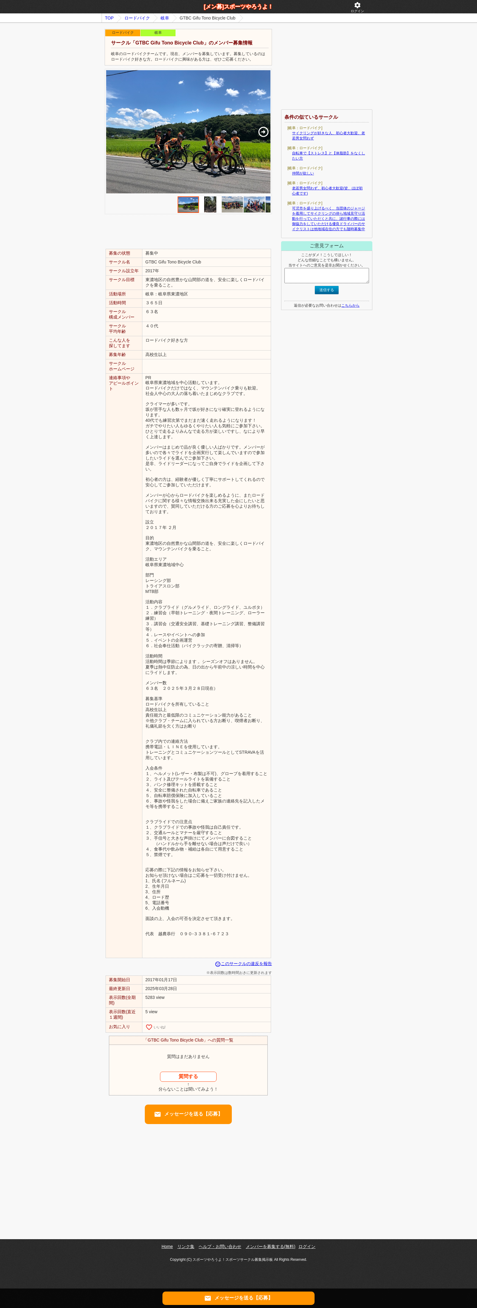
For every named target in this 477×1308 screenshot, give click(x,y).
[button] (263, 132)
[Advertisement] (188, 231)
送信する (326, 290)
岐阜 (165, 18)
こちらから (350, 305)
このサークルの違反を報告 (243, 963)
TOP (109, 18)
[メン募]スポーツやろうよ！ (238, 7)
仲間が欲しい (303, 173)
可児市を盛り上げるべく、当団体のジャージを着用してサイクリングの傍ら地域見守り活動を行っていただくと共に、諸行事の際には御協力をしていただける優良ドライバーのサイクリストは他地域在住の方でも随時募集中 (328, 218)
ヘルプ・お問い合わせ (220, 1246)
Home (167, 1246)
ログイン (357, 7)
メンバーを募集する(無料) (270, 1246)
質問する (188, 1076)
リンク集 (185, 1246)
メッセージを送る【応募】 (188, 1114)
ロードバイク (137, 18)
